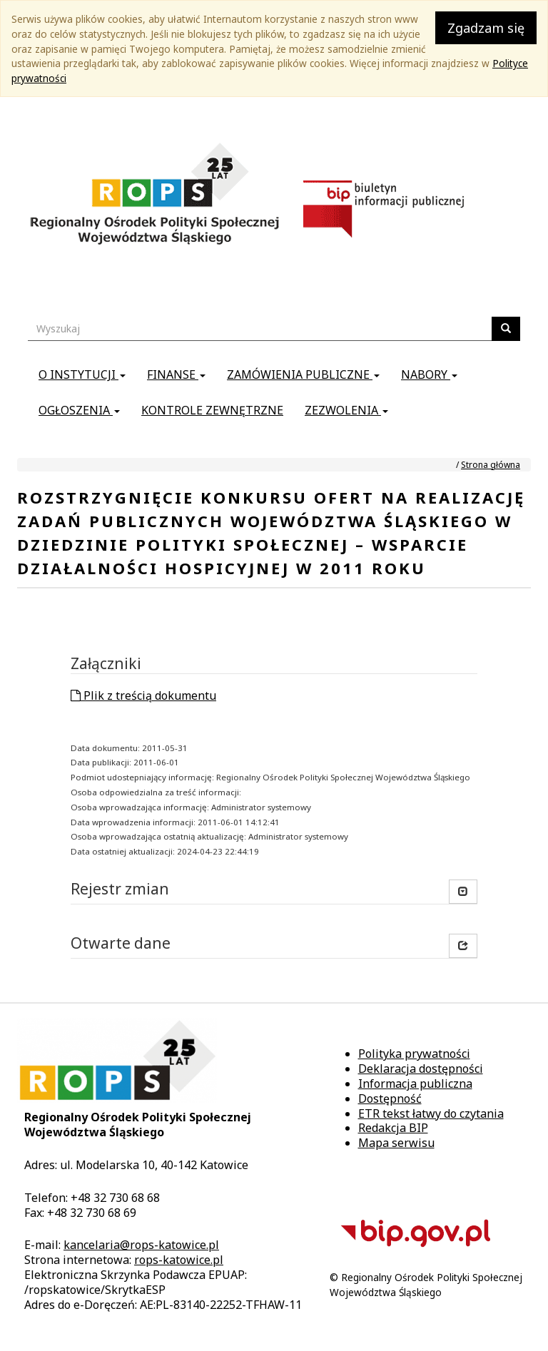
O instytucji (82, 374)
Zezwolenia (346, 410)
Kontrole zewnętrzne (212, 410)
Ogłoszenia (79, 410)
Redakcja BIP (393, 1128)
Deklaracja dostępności (420, 1068)
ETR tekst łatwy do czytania (431, 1113)
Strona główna (490, 465)
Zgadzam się (485, 27)
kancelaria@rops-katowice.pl (141, 1245)
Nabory (429, 374)
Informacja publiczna (415, 1083)
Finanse (176, 374)
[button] (463, 946)
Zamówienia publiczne (303, 374)
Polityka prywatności (414, 1053)
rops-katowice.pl (178, 1260)
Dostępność (390, 1098)
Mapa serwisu (396, 1143)
